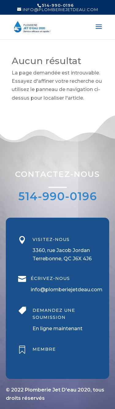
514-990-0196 (57, 197)
